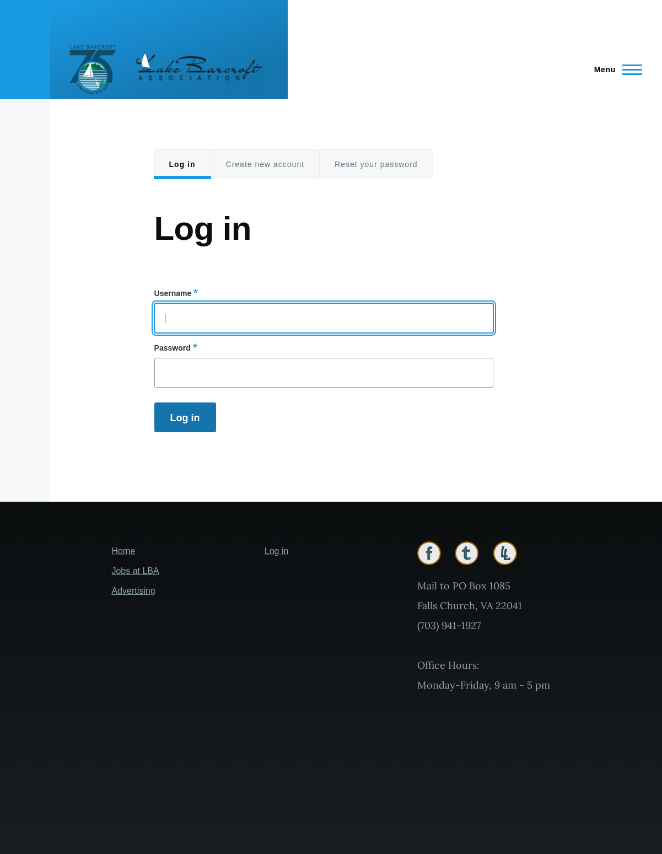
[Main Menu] (614, 69)
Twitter (467, 553)
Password (172, 347)
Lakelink (505, 553)
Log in (182, 164)
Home (123, 551)
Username (173, 293)
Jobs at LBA (135, 571)
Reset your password (376, 164)
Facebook (429, 553)
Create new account (265, 164)
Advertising (133, 590)
